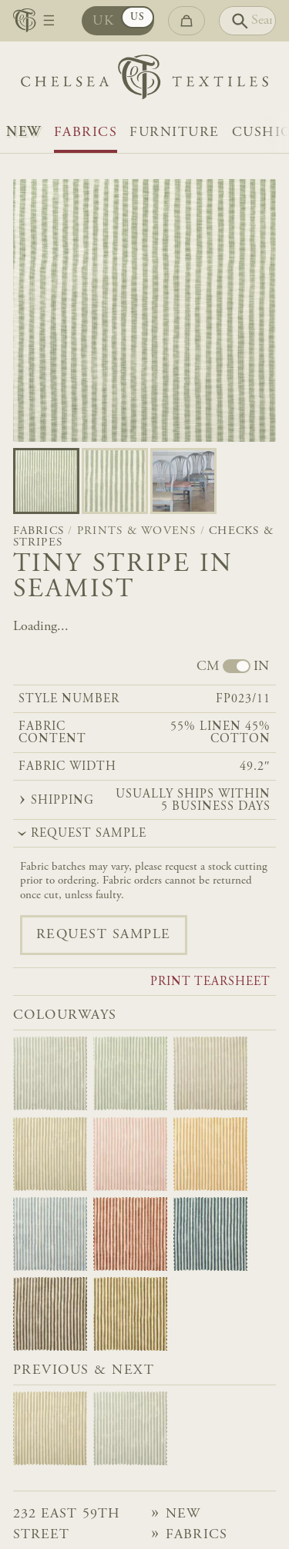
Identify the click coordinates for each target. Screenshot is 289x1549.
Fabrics (86, 133)
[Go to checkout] (186, 20)
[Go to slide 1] (115, 481)
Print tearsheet (210, 982)
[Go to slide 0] (46, 481)
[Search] (247, 20)
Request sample (103, 935)
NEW (24, 133)
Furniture (174, 133)
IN (261, 667)
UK (103, 21)
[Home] (144, 81)
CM (208, 667)
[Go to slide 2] (183, 481)
